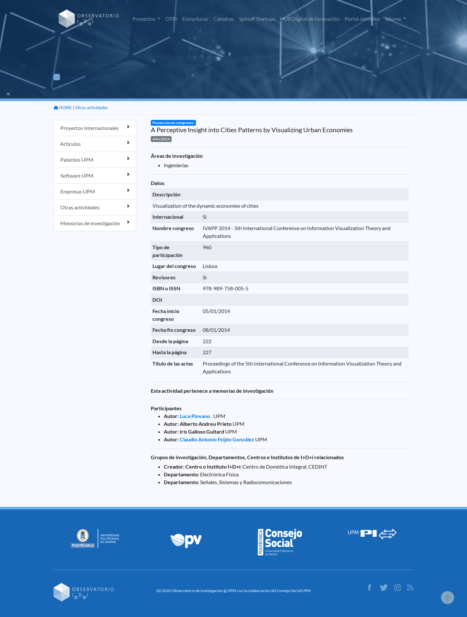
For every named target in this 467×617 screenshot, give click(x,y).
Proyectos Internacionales (94, 127)
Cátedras (223, 19)
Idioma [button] (393, 19)
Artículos (94, 143)
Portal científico (362, 19)
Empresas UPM (94, 191)
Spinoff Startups (257, 19)
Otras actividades (91, 107)
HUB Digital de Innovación (310, 19)
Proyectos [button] (144, 19)
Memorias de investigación (94, 222)
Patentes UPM (94, 159)
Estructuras (195, 19)
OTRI (171, 19)
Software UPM (94, 175)
